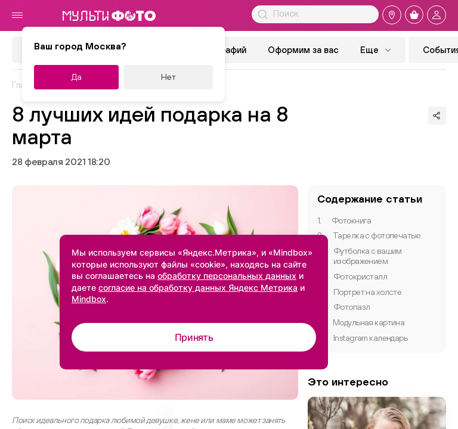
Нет (168, 77)
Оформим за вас (303, 50)
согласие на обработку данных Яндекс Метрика (198, 287)
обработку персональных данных (226, 276)
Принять (194, 337)
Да (77, 77)
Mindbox (89, 299)
